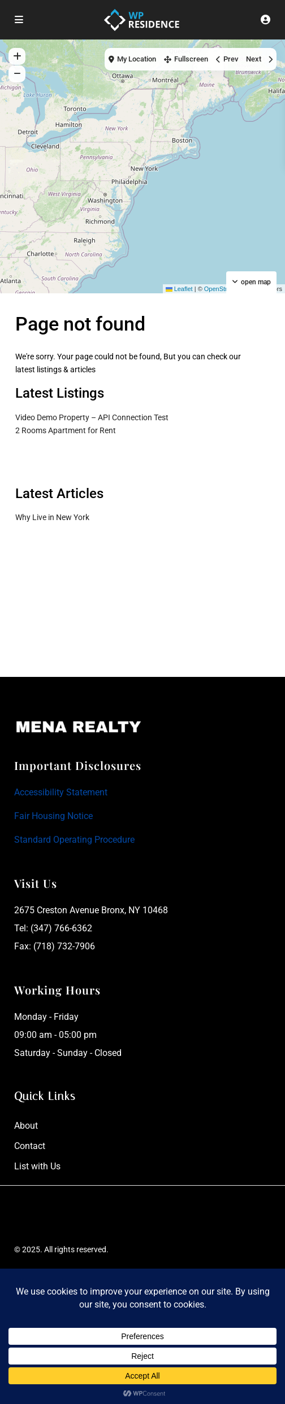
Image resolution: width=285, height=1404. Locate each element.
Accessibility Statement (60, 792)
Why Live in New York (52, 517)
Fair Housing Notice (53, 816)
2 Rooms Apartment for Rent (65, 430)
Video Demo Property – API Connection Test (92, 417)
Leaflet (179, 288)
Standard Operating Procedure (74, 839)
